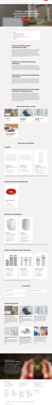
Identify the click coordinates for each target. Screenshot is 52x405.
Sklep (37, 2)
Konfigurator (33, 2)
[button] (45, 352)
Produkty (7, 2)
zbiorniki (28, 68)
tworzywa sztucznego (34, 67)
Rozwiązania (11, 2)
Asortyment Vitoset (15, 352)
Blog (30, 2)
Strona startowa (6, 352)
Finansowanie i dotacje (25, 2)
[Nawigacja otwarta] (2, 2)
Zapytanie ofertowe (19, 2)
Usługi (14, 2)
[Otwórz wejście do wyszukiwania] (47, 2)
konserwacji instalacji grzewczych (18, 100)
